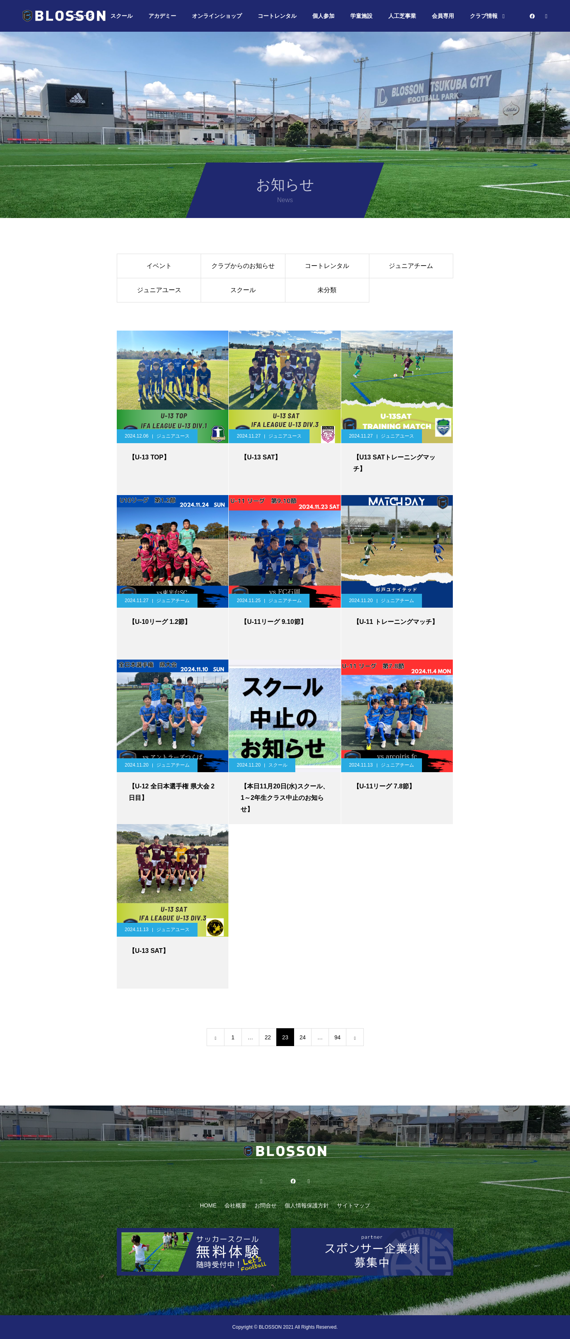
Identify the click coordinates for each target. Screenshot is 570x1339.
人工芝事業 (402, 16)
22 (268, 1037)
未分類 (326, 290)
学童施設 (361, 16)
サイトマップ (353, 1205)
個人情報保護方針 (307, 1205)
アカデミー (162, 16)
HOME (208, 1205)
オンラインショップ (217, 16)
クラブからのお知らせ (243, 265)
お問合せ (266, 1205)
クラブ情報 (484, 16)
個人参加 (323, 16)
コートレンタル (277, 16)
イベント (159, 265)
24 (303, 1037)
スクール (121, 16)
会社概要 (235, 1205)
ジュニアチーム (411, 265)
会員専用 (443, 16)
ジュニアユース (159, 290)
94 (337, 1037)
